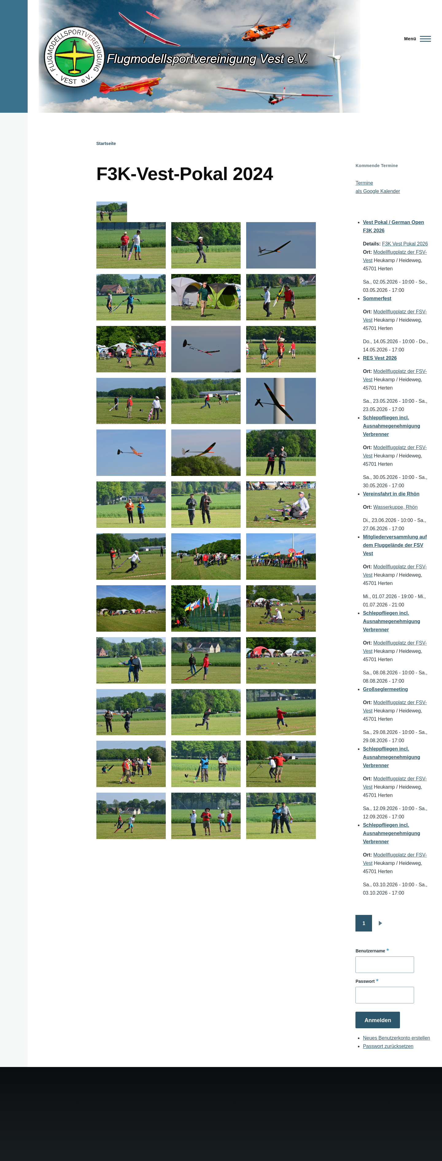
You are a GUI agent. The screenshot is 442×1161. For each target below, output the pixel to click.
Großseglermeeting (385, 689)
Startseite (106, 143)
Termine (364, 183)
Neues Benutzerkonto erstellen (396, 1038)
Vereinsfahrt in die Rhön (391, 493)
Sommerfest (377, 298)
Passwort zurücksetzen (388, 1046)
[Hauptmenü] (416, 38)
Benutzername (370, 950)
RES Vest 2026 (380, 358)
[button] (131, 245)
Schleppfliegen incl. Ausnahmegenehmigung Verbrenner (391, 426)
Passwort (364, 981)
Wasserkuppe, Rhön (395, 507)
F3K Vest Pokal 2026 (405, 243)
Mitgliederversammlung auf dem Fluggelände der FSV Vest (395, 545)
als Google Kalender (377, 191)
